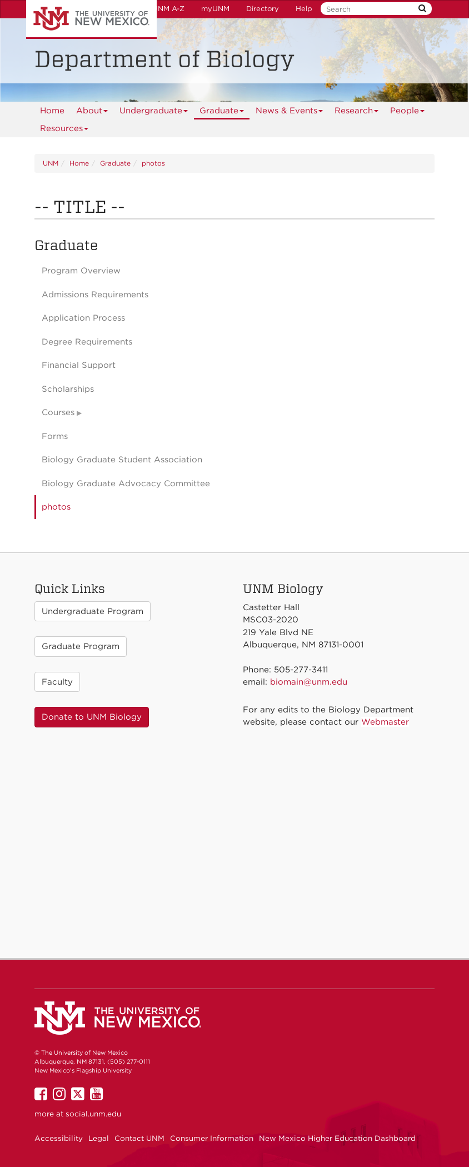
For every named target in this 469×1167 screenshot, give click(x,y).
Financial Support (79, 365)
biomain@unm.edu (308, 682)
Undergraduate (153, 112)
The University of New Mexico (91, 19)
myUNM (215, 8)
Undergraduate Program (92, 611)
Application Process (83, 318)
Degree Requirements (87, 342)
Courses (58, 412)
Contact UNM (139, 1138)
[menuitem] (52, 110)
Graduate (222, 112)
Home (52, 111)
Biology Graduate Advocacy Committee (126, 483)
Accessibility (58, 1138)
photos (153, 163)
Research (357, 112)
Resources (64, 130)
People (407, 112)
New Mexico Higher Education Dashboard (337, 1138)
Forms (55, 436)
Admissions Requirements (95, 295)
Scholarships (68, 389)
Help (304, 8)
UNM (50, 163)
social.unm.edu (93, 1113)
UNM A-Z (168, 8)
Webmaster (385, 722)
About (92, 112)
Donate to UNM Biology (92, 717)
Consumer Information (211, 1138)
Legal (98, 1138)
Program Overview (81, 271)
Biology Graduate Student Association (122, 460)
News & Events (289, 112)
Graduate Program (80, 646)
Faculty (57, 682)
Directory (262, 8)
